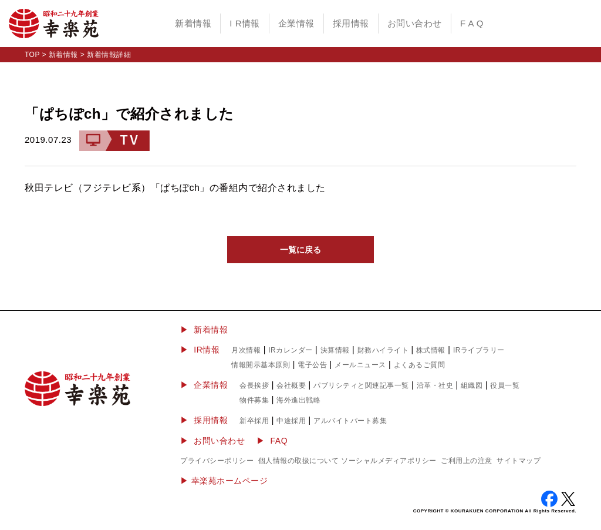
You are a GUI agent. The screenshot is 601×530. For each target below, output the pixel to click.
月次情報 (246, 350)
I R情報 (244, 23)
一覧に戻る (300, 249)
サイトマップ (519, 461)
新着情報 (193, 23)
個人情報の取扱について (298, 461)
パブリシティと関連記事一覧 (361, 385)
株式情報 (430, 350)
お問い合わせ (414, 23)
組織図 (472, 385)
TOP (32, 55)
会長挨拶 (254, 385)
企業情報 (296, 23)
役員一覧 (504, 385)
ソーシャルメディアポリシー (389, 461)
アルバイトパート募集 (350, 421)
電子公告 (312, 365)
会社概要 (291, 385)
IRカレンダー (290, 350)
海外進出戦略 (298, 400)
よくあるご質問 (419, 365)
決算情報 (335, 350)
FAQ (279, 440)
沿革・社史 (435, 385)
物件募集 (254, 400)
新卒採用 (254, 421)
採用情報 (351, 23)
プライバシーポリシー (217, 461)
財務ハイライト (383, 350)
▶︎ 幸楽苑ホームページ (224, 480)
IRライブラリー (479, 350)
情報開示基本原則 (260, 365)
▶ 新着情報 (204, 329)
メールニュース (360, 365)
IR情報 (207, 349)
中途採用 (291, 421)
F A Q (472, 23)
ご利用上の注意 (466, 461)
